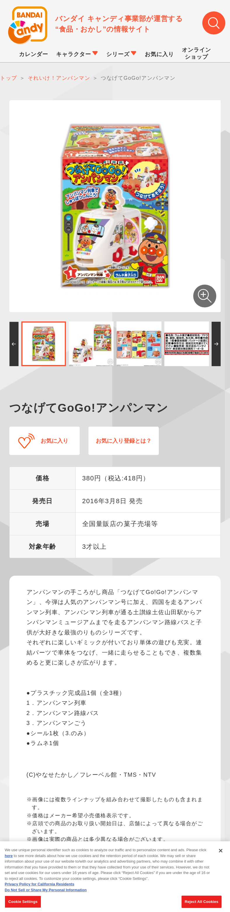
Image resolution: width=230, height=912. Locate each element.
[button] (13, 344)
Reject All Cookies (201, 905)
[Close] (220, 853)
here (9, 858)
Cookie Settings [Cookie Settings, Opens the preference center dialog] (22, 905)
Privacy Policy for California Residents (39, 887)
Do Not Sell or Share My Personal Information (46, 893)
